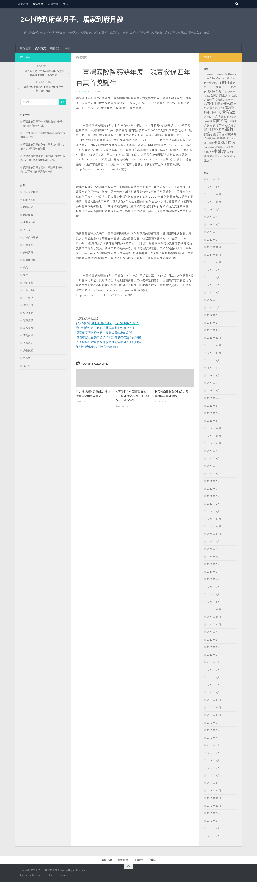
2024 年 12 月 (214, 247)
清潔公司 (28, 305)
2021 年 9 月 (213, 541)
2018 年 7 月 (213, 828)
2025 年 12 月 (214, 194)
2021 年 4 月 (213, 579)
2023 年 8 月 (213, 368)
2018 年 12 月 (214, 790)
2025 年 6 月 (213, 232)
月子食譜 (28, 297)
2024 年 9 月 (213, 269)
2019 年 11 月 (214, 707)
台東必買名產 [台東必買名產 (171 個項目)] (219, 108)
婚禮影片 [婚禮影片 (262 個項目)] (209, 117)
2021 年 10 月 (214, 534)
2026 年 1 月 (213, 186)
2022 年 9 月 (213, 451)
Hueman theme (60, 875)
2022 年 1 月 (213, 511)
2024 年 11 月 (214, 254)
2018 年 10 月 (214, 805)
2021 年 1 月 (213, 601)
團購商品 (28, 207)
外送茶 (27, 229)
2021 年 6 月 (213, 564)
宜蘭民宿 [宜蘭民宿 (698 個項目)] (220, 121)
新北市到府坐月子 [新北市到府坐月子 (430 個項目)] (224, 125)
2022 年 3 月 (213, 496)
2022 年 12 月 (214, 428)
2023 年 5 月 (213, 390)
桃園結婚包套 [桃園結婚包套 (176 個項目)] (221, 147)
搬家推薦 (28, 282)
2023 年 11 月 (214, 345)
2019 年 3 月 (213, 767)
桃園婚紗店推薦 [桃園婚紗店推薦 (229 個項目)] (225, 138)
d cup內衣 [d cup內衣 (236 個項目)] (208, 74)
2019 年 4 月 (213, 760)
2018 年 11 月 (214, 798)
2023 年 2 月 (213, 413)
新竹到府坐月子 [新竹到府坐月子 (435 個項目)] (214, 130)
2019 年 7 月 (213, 737)
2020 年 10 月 (214, 624)
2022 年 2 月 (213, 503)
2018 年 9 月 (213, 813)
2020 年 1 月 (213, 692)
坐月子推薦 (29, 222)
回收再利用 (29, 199)
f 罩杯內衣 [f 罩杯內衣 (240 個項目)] (229, 74)
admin (82, 91)
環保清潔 (23, 4)
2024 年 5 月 (213, 300)
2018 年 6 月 (213, 835)
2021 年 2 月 (213, 594)
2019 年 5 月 (213, 752)
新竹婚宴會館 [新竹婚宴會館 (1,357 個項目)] (219, 131)
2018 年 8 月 (213, 820)
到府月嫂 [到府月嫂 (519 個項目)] (226, 82)
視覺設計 (53, 4)
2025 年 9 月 (213, 209)
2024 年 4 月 (213, 307)
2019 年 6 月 (213, 745)
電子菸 (27, 365)
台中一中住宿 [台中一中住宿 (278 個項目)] (213, 86)
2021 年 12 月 (214, 518)
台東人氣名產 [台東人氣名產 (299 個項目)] (225, 99)
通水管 (27, 358)
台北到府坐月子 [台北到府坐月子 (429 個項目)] (214, 91)
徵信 (65, 4)
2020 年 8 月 (213, 639)
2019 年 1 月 (213, 783)
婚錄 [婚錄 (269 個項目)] (209, 121)
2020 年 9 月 (213, 632)
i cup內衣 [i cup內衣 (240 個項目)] (216, 78)
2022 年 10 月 (214, 443)
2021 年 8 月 (213, 549)
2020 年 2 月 (213, 684)
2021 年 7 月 (213, 556)
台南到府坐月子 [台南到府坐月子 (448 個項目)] (220, 95)
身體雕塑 (28, 350)
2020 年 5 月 (213, 662)
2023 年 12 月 (214, 337)
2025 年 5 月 (213, 239)
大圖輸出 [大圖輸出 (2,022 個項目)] (226, 112)
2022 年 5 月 (213, 481)
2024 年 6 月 (213, 292)
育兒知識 (28, 335)
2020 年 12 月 (214, 609)
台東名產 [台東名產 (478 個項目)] (227, 103)
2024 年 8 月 (213, 277)
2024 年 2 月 (213, 322)
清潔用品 (28, 312)
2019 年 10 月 (214, 715)
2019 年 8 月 (213, 730)
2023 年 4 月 (213, 398)
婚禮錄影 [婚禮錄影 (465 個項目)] (220, 116)
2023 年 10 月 (214, 352)
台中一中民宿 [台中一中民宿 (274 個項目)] (228, 86)
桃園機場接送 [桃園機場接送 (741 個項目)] (224, 142)
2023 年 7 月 (213, 375)
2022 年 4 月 (213, 488)
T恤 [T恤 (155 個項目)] (223, 78)
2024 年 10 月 (214, 262)
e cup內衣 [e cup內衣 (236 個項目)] (218, 74)
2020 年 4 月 (213, 669)
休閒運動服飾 (30, 192)
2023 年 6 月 (213, 383)
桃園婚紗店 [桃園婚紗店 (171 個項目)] (212, 138)
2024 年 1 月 (213, 330)
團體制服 (28, 214)
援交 (25, 275)
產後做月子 (29, 327)
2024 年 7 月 (213, 285)
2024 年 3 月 (213, 315)
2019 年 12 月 (214, 700)
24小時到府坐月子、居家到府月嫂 (71, 19)
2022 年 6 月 (213, 473)
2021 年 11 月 (214, 526)
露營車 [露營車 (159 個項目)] (220, 156)
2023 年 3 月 (213, 405)
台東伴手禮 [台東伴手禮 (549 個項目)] (212, 103)
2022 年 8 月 (213, 458)
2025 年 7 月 (213, 224)
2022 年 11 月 (214, 435)
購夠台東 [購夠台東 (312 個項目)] (212, 156)
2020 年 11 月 (214, 617)
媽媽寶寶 (38, 4)
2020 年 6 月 (213, 654)
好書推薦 (28, 244)
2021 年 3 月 (213, 586)
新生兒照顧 (29, 290)
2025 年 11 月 (214, 201)
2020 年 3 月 (213, 677)
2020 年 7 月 (213, 647)
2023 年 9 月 (213, 360)
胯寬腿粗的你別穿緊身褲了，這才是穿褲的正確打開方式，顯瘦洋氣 (132, 396)
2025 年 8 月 (213, 217)
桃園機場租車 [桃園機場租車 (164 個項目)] (209, 147)
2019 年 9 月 (213, 722)
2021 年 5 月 (213, 571)
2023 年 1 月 (213, 420)
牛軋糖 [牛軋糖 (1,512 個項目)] (220, 151)
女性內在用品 (30, 237)
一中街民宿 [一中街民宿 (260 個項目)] (213, 82)
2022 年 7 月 (213, 466)
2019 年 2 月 (213, 775)
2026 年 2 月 (213, 179)
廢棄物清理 (29, 260)
